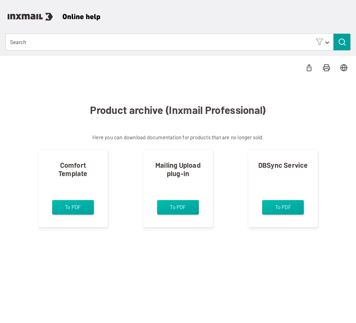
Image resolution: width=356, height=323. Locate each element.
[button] (322, 42)
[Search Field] (178, 42)
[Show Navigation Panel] (347, 12)
